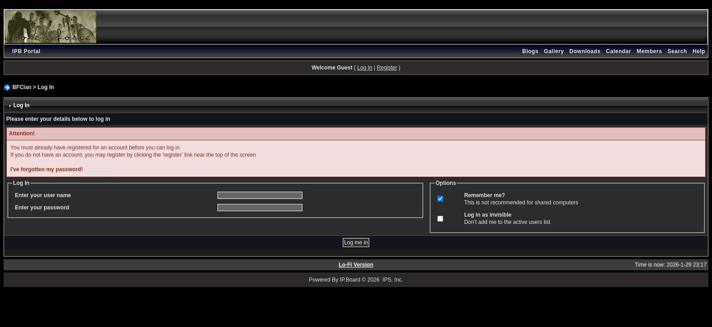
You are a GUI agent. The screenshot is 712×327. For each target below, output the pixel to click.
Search (677, 51)
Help (698, 51)
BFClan (21, 87)
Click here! (98, 169)
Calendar (618, 51)
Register (387, 67)
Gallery (554, 51)
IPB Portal (26, 51)
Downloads (585, 51)
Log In (364, 67)
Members (649, 51)
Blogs (530, 51)
